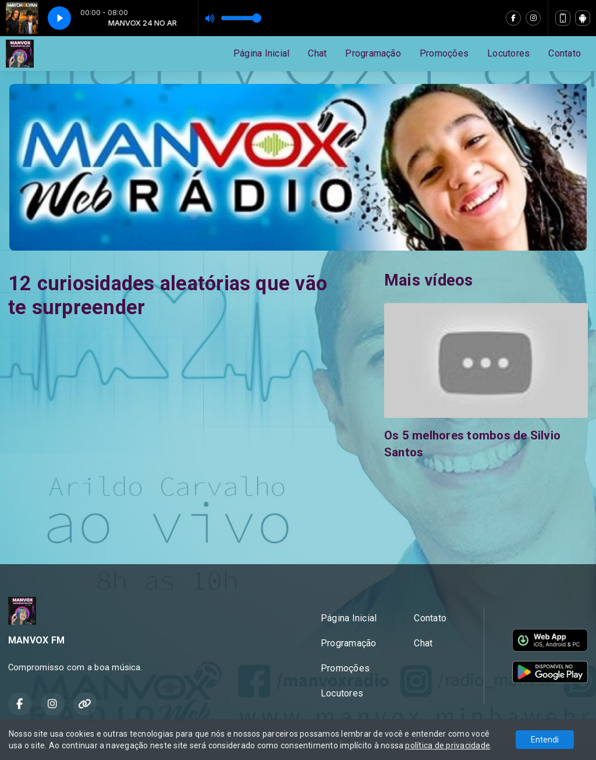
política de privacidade (447, 745)
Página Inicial (261, 53)
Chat (317, 53)
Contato (564, 53)
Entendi (545, 739)
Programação (373, 53)
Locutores (508, 53)
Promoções (444, 53)
